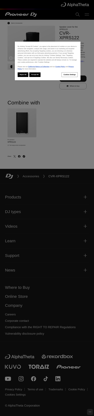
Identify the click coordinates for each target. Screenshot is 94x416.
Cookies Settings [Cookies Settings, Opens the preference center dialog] (70, 74)
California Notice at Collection (38, 66)
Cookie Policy (60, 66)
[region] (47, 61)
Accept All (35, 74)
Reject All (23, 74)
